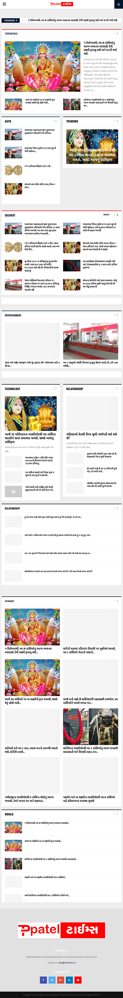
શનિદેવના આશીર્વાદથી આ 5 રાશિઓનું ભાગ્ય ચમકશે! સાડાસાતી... (51, 859)
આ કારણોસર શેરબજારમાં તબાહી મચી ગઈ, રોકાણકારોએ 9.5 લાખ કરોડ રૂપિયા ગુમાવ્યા (100, 264)
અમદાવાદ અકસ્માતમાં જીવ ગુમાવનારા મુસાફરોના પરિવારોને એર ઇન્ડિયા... (39, 131)
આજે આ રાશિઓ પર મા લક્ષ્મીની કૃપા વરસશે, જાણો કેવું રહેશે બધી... (40, 101)
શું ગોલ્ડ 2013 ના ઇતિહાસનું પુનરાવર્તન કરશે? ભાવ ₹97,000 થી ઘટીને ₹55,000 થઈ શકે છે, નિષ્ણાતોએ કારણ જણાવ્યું (41, 266)
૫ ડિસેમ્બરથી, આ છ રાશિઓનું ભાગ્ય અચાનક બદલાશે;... (47, 823)
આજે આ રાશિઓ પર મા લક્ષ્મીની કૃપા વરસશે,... (43, 841)
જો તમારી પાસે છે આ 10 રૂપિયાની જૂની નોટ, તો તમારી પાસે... (102, 470)
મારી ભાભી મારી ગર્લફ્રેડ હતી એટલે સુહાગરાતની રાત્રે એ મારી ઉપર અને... (39, 488)
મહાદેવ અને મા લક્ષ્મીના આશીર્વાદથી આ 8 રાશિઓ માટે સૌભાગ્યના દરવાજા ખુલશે (89, 799)
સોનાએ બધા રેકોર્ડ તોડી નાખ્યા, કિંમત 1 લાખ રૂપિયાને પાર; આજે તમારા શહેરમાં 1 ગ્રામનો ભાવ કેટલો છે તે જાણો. (100, 246)
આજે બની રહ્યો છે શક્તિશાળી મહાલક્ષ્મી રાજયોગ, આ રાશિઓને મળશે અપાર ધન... (90, 701)
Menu (106, 215)
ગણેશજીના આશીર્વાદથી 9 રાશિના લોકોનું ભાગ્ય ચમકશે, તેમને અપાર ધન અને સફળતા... (29, 799)
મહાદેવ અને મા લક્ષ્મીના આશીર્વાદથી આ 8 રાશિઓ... (45, 877)
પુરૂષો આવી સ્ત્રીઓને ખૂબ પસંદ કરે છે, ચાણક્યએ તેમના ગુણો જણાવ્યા (102, 455)
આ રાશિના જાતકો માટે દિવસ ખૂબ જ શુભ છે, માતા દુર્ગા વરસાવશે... (39, 474)
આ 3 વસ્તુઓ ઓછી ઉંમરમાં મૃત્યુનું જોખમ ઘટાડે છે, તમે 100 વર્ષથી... (90, 364)
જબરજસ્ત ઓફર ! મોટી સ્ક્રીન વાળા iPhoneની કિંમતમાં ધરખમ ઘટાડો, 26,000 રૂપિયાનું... (39, 460)
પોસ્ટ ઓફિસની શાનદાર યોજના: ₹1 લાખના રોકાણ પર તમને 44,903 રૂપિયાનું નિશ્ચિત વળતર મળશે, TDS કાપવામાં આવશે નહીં (42, 285)
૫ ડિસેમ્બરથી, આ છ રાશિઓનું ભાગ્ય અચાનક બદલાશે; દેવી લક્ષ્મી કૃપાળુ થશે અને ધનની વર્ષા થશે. (73, 20)
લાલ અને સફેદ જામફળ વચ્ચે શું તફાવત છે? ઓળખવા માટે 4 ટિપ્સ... (32, 364)
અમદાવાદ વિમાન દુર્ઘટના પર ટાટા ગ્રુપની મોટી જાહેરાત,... (40, 149)
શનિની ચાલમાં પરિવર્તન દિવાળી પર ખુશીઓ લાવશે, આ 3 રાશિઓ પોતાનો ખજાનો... (89, 650)
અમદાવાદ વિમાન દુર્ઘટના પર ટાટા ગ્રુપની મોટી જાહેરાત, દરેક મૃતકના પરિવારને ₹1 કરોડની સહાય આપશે (99, 227)
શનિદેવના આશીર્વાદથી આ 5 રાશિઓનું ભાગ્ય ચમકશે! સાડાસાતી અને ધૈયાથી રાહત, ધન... (101, 102)
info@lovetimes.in (67, 963)
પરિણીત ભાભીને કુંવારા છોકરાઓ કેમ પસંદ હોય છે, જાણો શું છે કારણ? (101, 484)
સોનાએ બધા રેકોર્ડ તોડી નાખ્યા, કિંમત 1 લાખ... (40, 186)
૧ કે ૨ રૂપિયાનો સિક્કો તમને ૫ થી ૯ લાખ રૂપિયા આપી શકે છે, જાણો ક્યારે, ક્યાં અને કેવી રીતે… (42, 246)
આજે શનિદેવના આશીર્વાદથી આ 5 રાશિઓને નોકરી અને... (47, 895)
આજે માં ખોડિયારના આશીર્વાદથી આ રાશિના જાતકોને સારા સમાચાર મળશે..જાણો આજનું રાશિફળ (92, 155)
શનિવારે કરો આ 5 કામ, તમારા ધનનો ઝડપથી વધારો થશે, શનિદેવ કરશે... (31, 750)
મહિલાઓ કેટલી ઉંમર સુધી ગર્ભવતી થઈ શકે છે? (91, 436)
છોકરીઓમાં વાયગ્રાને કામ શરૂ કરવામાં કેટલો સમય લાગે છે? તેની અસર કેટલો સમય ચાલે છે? (59, 571)
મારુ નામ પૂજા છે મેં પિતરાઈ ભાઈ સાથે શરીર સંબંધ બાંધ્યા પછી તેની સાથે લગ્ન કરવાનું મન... (58, 553)
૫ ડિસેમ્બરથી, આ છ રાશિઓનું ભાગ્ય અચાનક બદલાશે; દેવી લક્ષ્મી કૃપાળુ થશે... (28, 650)
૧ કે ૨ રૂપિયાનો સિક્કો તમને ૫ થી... (38, 166)
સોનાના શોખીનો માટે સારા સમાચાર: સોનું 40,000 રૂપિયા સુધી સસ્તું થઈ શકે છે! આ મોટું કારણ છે (100, 283)
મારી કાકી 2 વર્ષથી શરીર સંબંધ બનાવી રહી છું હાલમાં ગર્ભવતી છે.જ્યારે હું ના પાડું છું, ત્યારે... (58, 535)
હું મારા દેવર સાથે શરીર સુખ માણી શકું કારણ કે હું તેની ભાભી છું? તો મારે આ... (53, 517)
